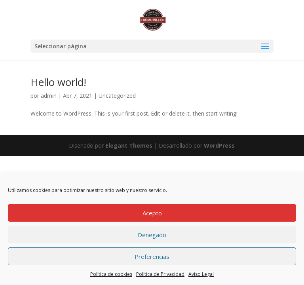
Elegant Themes (128, 145)
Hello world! (58, 82)
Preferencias (152, 256)
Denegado (152, 235)
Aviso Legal (201, 274)
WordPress (219, 145)
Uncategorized (117, 95)
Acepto (152, 213)
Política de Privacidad (160, 274)
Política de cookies (111, 274)
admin (49, 95)
